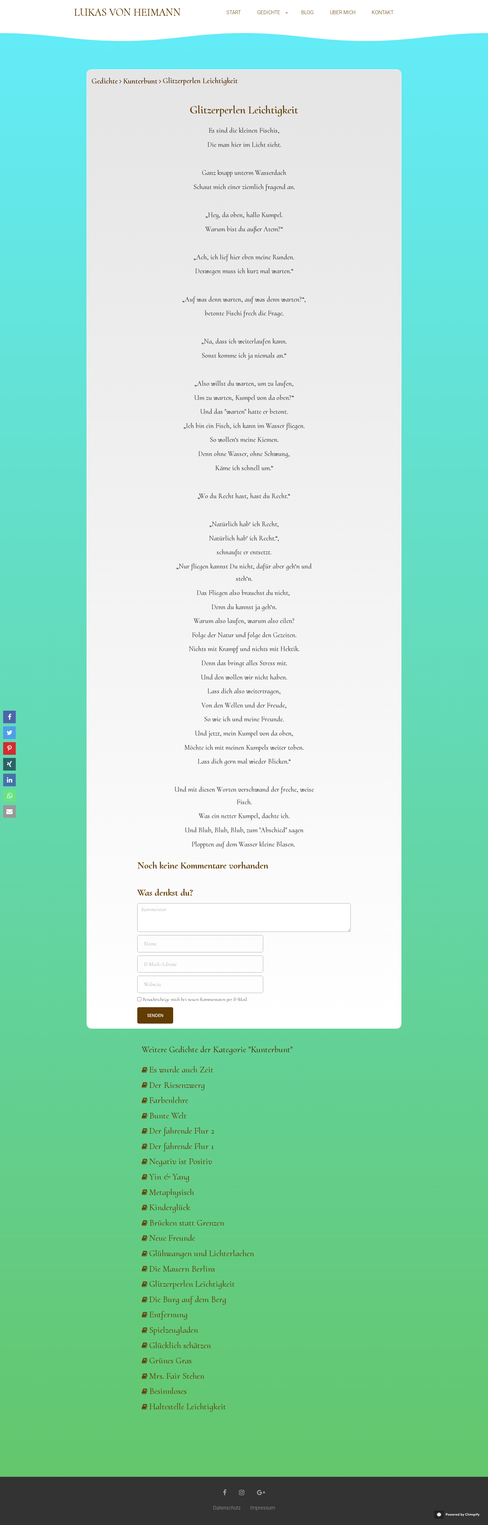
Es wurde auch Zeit (181, 1069)
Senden (155, 1015)
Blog (307, 12)
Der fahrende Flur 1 (181, 1146)
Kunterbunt (140, 81)
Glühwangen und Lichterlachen (201, 1253)
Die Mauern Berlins (182, 1268)
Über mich (342, 12)
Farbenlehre (168, 1100)
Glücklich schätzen (180, 1345)
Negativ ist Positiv (180, 1161)
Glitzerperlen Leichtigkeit (192, 1284)
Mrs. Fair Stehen (176, 1376)
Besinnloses (168, 1391)
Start (233, 12)
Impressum (262, 1508)
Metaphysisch (171, 1192)
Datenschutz (227, 1508)
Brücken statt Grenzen (186, 1222)
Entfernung (168, 1314)
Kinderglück (169, 1207)
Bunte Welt (168, 1115)
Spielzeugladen (173, 1330)
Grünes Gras (170, 1360)
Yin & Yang (169, 1176)
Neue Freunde (172, 1238)
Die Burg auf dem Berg (187, 1299)
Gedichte (268, 12)
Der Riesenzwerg (177, 1085)
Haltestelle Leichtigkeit (187, 1406)
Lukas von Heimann (127, 12)
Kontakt (383, 12)
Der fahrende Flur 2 (181, 1130)
